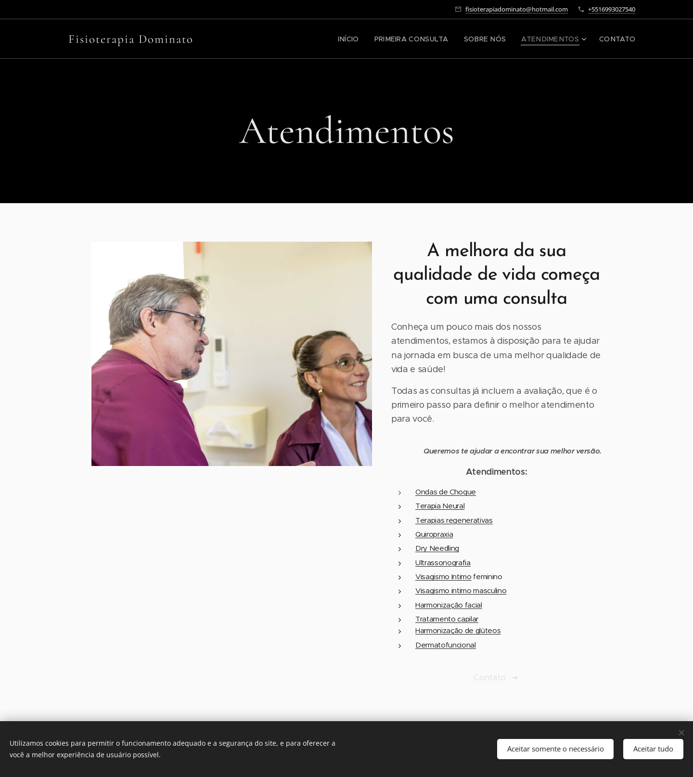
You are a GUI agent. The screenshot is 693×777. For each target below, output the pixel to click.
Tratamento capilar (446, 618)
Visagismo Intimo (443, 576)
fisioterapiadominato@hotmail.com (516, 9)
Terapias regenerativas (454, 520)
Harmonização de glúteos (457, 630)
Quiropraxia (434, 534)
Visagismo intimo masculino (460, 590)
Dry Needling (437, 548)
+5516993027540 (611, 9)
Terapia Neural (439, 505)
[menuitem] (370, 39)
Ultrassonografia (443, 562)
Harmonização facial (448, 604)
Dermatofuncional (445, 644)
